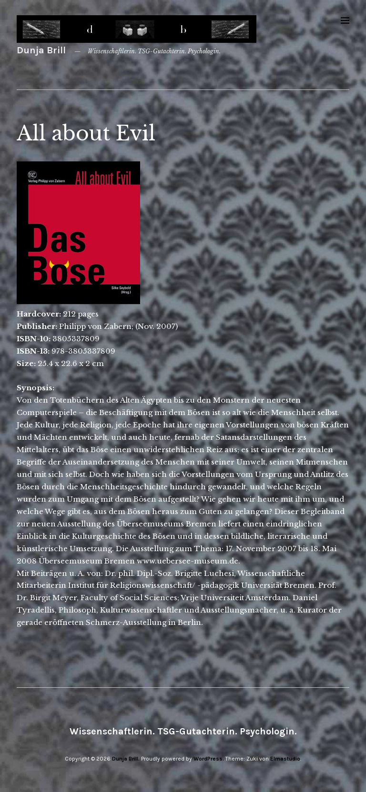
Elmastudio (285, 758)
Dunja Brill (41, 50)
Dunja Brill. (126, 758)
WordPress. (208, 758)
